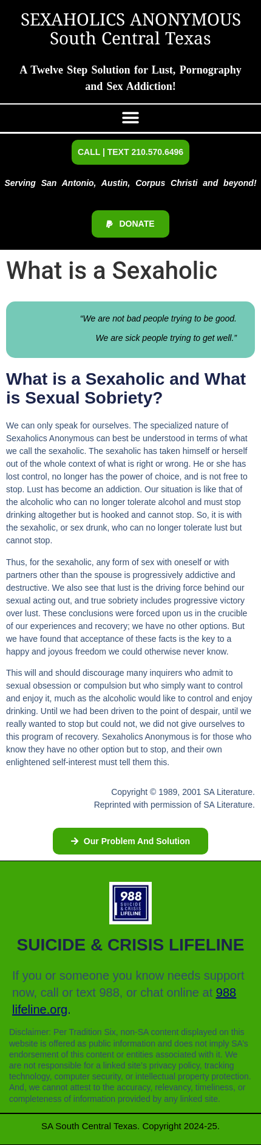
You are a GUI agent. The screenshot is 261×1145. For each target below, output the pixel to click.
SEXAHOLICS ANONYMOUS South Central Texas (131, 30)
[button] (130, 118)
